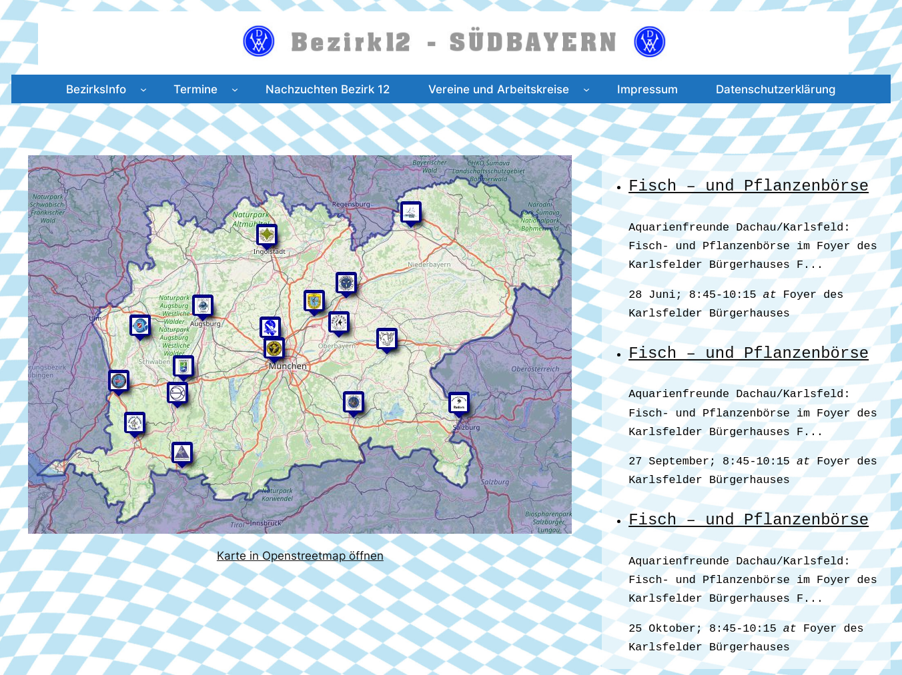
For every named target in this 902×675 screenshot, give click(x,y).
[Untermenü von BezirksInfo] (143, 88)
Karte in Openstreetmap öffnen (300, 555)
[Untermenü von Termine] (235, 88)
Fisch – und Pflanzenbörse (748, 186)
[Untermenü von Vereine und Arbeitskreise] (586, 88)
